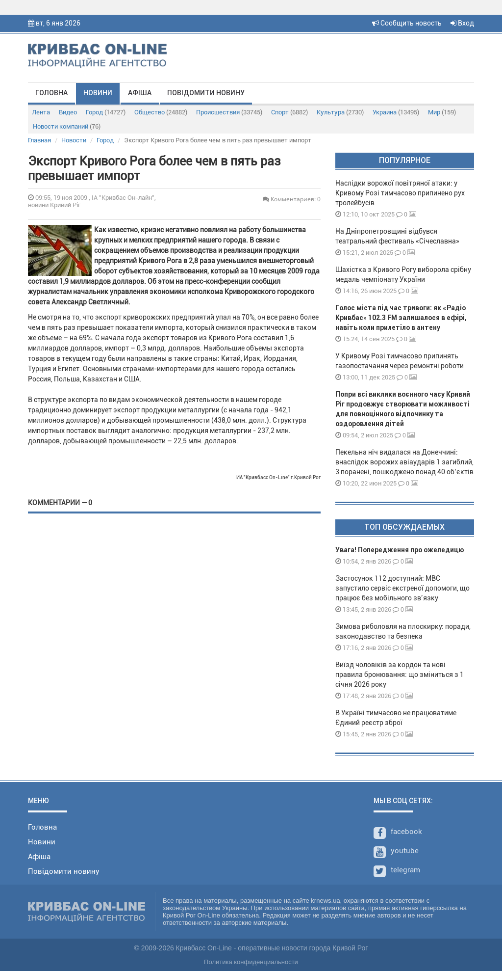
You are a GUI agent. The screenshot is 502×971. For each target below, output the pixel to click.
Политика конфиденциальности (251, 962)
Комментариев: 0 (292, 199)
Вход (462, 23)
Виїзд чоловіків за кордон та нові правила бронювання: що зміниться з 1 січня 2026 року (399, 674)
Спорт (289, 112)
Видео (68, 112)
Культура (340, 112)
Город (106, 112)
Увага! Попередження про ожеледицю (399, 550)
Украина (396, 112)
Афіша (139, 93)
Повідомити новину (206, 93)
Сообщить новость (407, 23)
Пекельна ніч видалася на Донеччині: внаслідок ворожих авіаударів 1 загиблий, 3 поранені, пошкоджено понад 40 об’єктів (404, 462)
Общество (160, 112)
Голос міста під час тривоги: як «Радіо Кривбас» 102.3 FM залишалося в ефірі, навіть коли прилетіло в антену (401, 317)
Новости (73, 140)
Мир (442, 112)
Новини (97, 93)
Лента (41, 112)
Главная (39, 140)
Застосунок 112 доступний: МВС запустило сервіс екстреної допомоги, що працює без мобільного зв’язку (402, 588)
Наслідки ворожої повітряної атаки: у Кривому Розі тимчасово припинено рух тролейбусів (400, 193)
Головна (51, 93)
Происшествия (229, 112)
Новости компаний (66, 126)
